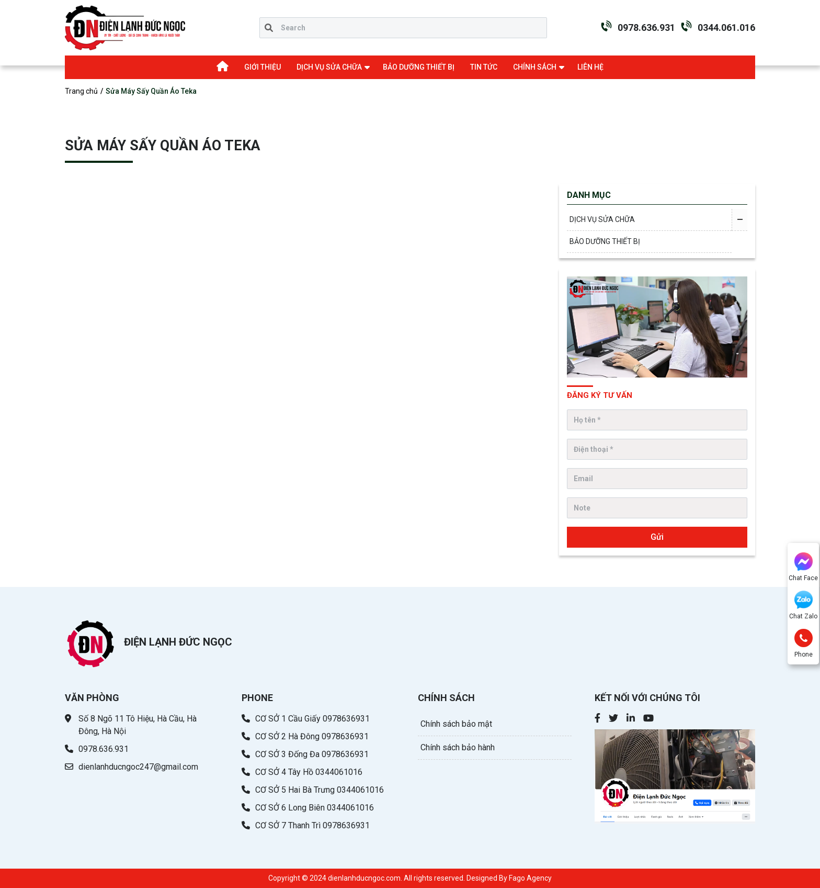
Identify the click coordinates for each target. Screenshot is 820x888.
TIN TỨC (483, 67)
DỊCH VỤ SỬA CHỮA (329, 67)
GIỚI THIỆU (262, 67)
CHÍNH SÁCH (534, 67)
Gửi (657, 537)
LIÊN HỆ (590, 67)
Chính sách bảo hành (457, 747)
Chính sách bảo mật (456, 724)
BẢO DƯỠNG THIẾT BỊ (418, 67)
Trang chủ (81, 91)
